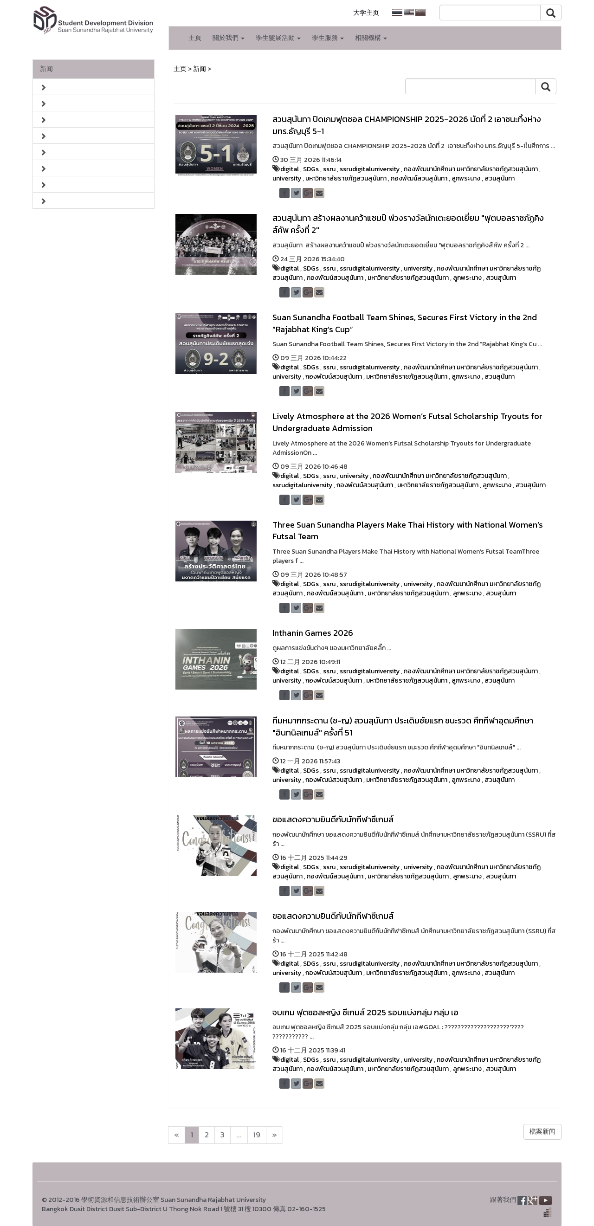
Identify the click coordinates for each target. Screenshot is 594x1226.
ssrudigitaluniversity (370, 169)
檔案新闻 (542, 1131)
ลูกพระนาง (466, 178)
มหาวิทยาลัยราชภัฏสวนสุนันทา (346, 178)
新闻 (46, 69)
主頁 (194, 38)
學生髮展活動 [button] (278, 38)
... (239, 1135)
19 (256, 1135)
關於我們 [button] (229, 38)
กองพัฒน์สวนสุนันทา (419, 178)
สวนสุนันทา (499, 178)
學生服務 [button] (328, 38)
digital (289, 169)
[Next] (176, 1135)
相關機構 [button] (371, 38)
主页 (180, 69)
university (286, 178)
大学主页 (366, 13)
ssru (329, 169)
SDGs (311, 169)
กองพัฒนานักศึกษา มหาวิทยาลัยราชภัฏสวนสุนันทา (471, 169)
